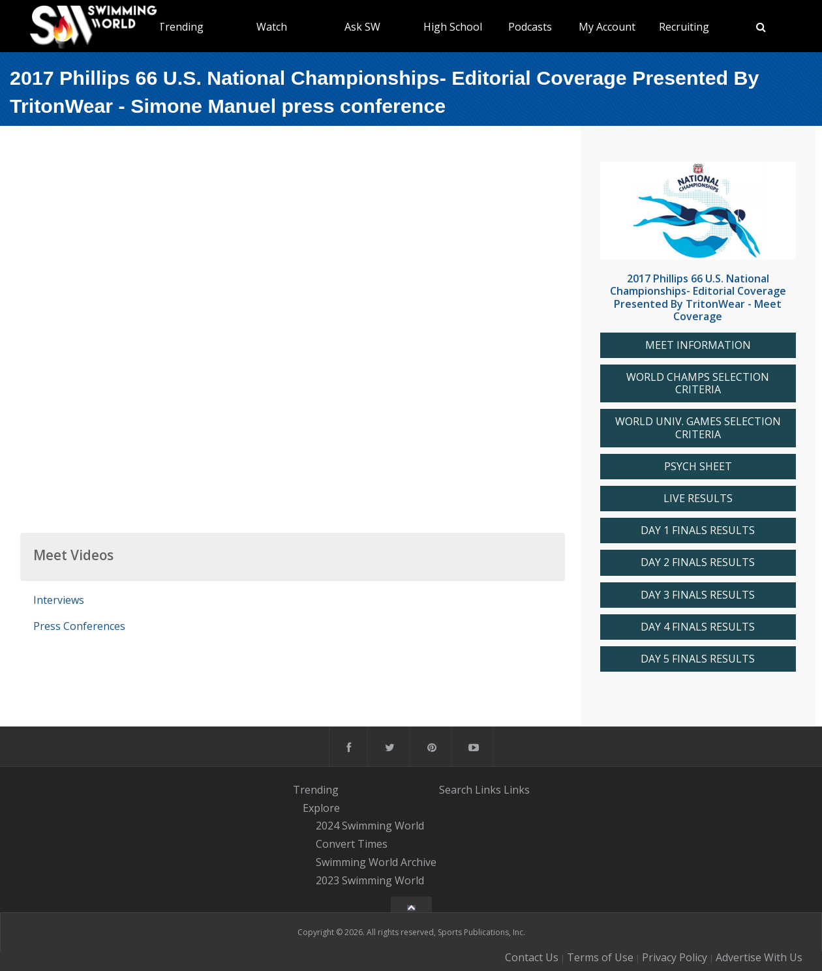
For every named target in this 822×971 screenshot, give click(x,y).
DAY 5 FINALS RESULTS (698, 659)
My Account (607, 27)
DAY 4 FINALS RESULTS (698, 627)
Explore (321, 808)
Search (455, 790)
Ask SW (362, 27)
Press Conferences (79, 626)
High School (452, 27)
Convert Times (352, 844)
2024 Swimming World (370, 826)
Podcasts (530, 27)
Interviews (58, 600)
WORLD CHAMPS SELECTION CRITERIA (697, 383)
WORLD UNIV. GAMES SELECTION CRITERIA (698, 427)
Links (488, 790)
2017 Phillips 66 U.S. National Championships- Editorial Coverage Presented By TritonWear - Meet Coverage (698, 297)
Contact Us (531, 957)
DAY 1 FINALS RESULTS (698, 530)
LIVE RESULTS (698, 498)
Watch (271, 27)
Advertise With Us (759, 957)
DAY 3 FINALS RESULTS (698, 595)
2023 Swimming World (370, 880)
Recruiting (684, 27)
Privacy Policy (674, 957)
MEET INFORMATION (698, 345)
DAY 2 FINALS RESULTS (698, 562)
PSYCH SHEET (698, 466)
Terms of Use (600, 957)
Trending (181, 27)
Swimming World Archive (376, 862)
